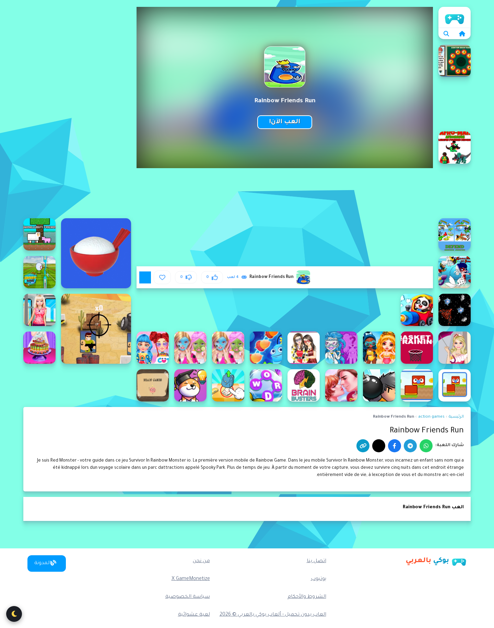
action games (431, 417)
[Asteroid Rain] (454, 310)
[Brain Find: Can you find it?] (190, 385)
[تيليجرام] (410, 445)
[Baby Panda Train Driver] (417, 310)
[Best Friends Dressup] (303, 348)
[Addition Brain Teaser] (454, 61)
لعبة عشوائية (194, 615)
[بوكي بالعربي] (436, 561)
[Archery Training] (39, 272)
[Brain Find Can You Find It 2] (228, 385)
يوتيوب (318, 579)
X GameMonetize (191, 579)
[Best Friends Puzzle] (266, 348)
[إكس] (378, 445)
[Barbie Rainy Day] (454, 348)
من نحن (201, 561)
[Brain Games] (153, 385)
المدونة (45, 563)
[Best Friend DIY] (341, 348)
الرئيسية (456, 417)
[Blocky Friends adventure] (417, 385)
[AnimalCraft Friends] (39, 234)
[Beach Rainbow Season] (379, 348)
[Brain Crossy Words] (266, 385)
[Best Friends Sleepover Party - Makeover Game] (190, 348)
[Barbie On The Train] (39, 310)
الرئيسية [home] (454, 17)
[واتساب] (426, 445)
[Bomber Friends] (379, 385)
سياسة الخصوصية (187, 597)
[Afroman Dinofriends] (454, 147)
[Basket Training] (417, 348)
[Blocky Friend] (454, 385)
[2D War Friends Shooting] (96, 329)
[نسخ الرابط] (362, 445)
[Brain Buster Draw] (303, 385)
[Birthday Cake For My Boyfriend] (39, 348)
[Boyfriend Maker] (341, 385)
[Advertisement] (77, 110)
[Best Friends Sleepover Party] (228, 348)
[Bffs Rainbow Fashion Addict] (153, 348)
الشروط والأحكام (306, 597)
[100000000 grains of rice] (96, 253)
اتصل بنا (316, 561)
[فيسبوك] (394, 445)
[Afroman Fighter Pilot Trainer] (454, 234)
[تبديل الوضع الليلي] (14, 614)
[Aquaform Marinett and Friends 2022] (454, 272)
